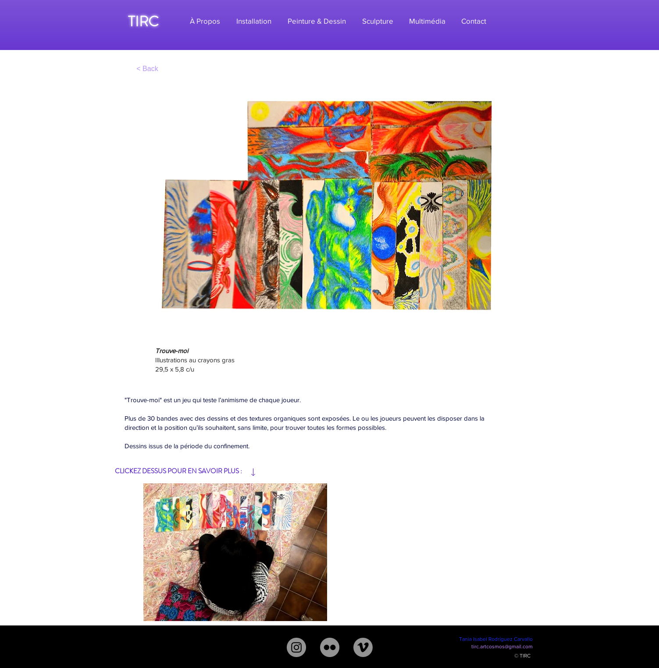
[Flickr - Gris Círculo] (329, 647)
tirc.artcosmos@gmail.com (502, 646)
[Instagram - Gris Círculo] (296, 647)
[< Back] (147, 68)
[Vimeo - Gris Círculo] (363, 647)
